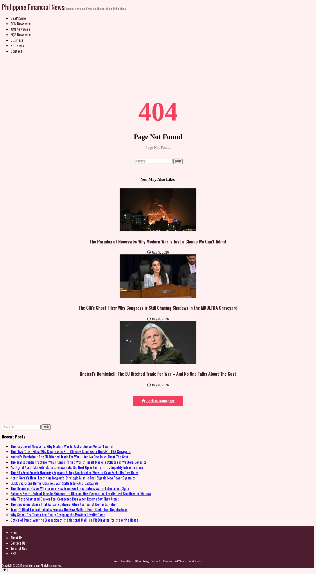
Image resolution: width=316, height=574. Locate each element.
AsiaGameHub (123, 561)
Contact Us (18, 543)
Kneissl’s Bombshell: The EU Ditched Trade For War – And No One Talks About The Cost (158, 373)
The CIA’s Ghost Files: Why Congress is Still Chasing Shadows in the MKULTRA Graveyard (158, 307)
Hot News (17, 45)
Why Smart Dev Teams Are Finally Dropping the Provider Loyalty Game (58, 514)
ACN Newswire (21, 23)
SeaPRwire (18, 18)
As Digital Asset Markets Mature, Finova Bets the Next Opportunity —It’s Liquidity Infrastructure (77, 467)
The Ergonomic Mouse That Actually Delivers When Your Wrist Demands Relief (64, 504)
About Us (17, 537)
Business (17, 40)
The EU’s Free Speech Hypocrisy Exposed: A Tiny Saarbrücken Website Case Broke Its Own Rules (74, 472)
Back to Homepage (158, 401)
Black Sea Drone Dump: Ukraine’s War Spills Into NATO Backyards (54, 483)
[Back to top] (4, 570)
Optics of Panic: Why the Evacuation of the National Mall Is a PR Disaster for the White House (74, 520)
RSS (13, 553)
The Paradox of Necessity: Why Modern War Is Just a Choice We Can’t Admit (158, 241)
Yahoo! (155, 561)
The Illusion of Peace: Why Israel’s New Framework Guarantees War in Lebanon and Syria (70, 488)
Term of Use (19, 548)
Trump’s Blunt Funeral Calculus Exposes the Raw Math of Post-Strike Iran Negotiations (69, 509)
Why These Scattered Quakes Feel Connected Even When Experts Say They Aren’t (65, 499)
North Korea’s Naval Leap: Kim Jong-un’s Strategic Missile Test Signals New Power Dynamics (73, 478)
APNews (180, 561)
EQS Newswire (21, 34)
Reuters (167, 561)
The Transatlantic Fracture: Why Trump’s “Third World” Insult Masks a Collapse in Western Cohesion (79, 462)
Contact (16, 51)
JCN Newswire (20, 29)
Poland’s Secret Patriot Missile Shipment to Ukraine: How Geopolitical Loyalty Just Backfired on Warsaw (81, 493)
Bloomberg (142, 561)
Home (14, 532)
